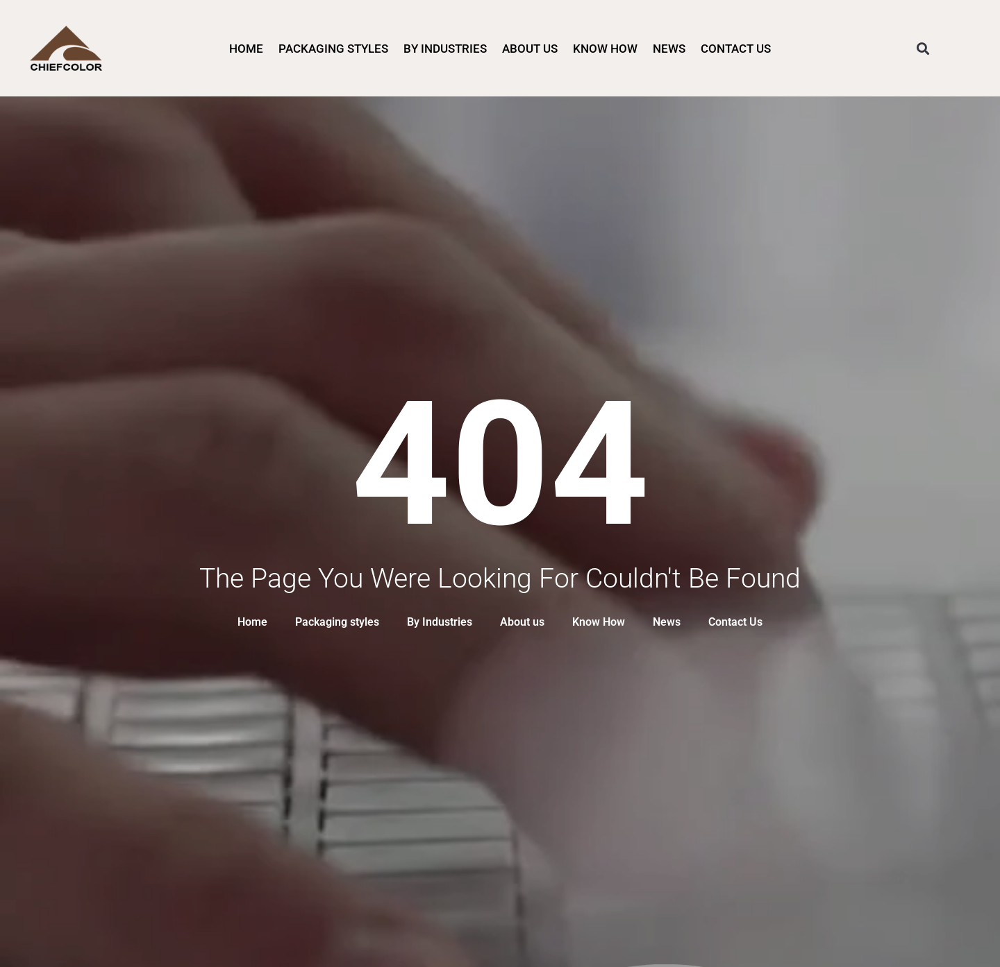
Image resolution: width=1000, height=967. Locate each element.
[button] (923, 48)
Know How (605, 48)
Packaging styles (333, 48)
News (669, 48)
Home (246, 48)
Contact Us (736, 48)
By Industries (445, 48)
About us (530, 48)
